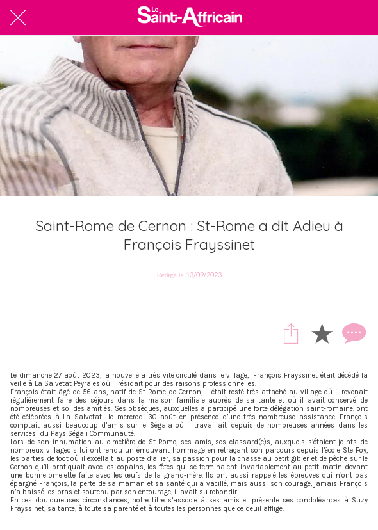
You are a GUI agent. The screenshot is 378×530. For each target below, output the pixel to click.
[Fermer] (18, 18)
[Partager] (290, 332)
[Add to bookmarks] (321, 332)
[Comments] (352, 332)
